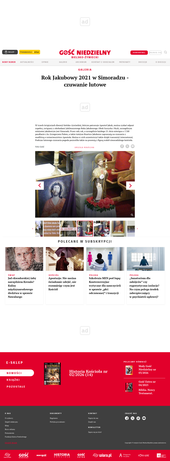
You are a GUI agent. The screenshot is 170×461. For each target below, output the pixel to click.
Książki (13, 379)
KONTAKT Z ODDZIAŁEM (103, 62)
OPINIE (45, 62)
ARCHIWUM (81, 62)
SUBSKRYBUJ (139, 53)
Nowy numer (9, 62)
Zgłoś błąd (11, 443)
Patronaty (124, 62)
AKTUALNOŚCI (27, 62)
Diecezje (143, 62)
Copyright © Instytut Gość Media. (136, 443)
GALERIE (63, 62)
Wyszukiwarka (165, 52)
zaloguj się (155, 53)
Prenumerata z (29, 52)
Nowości (13, 372)
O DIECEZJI (161, 62)
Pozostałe (13, 386)
